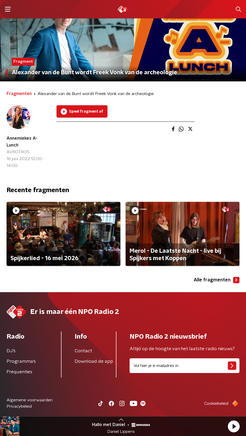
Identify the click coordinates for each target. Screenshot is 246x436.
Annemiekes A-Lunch (22, 141)
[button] (233, 426)
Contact (83, 351)
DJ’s (11, 351)
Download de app (94, 361)
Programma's (21, 361)
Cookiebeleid (216, 403)
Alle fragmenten (216, 280)
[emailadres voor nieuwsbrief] (184, 365)
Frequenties (19, 372)
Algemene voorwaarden (30, 400)
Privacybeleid (19, 406)
